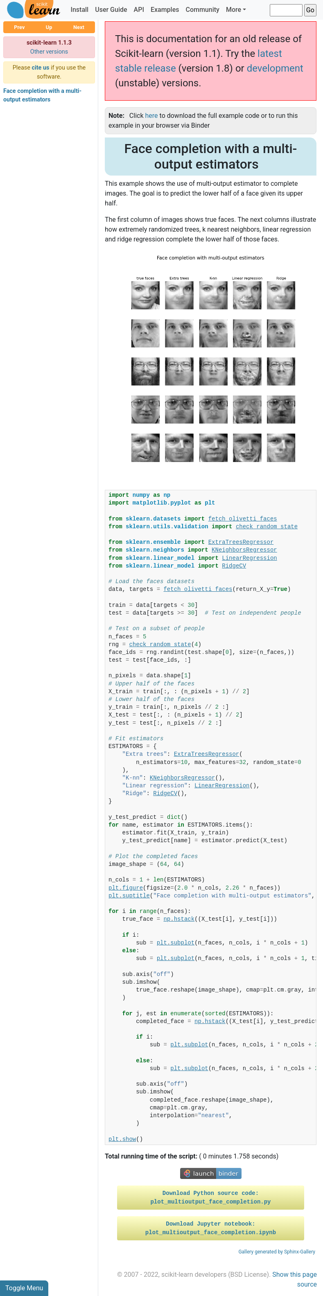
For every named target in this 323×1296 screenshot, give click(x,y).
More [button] (233, 10)
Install (79, 10)
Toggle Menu (24, 1288)
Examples (165, 10)
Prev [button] (19, 27)
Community (202, 10)
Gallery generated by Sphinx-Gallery (276, 1252)
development (275, 68)
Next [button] (78, 27)
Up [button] (49, 27)
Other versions (49, 51)
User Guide (111, 10)
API (139, 10)
